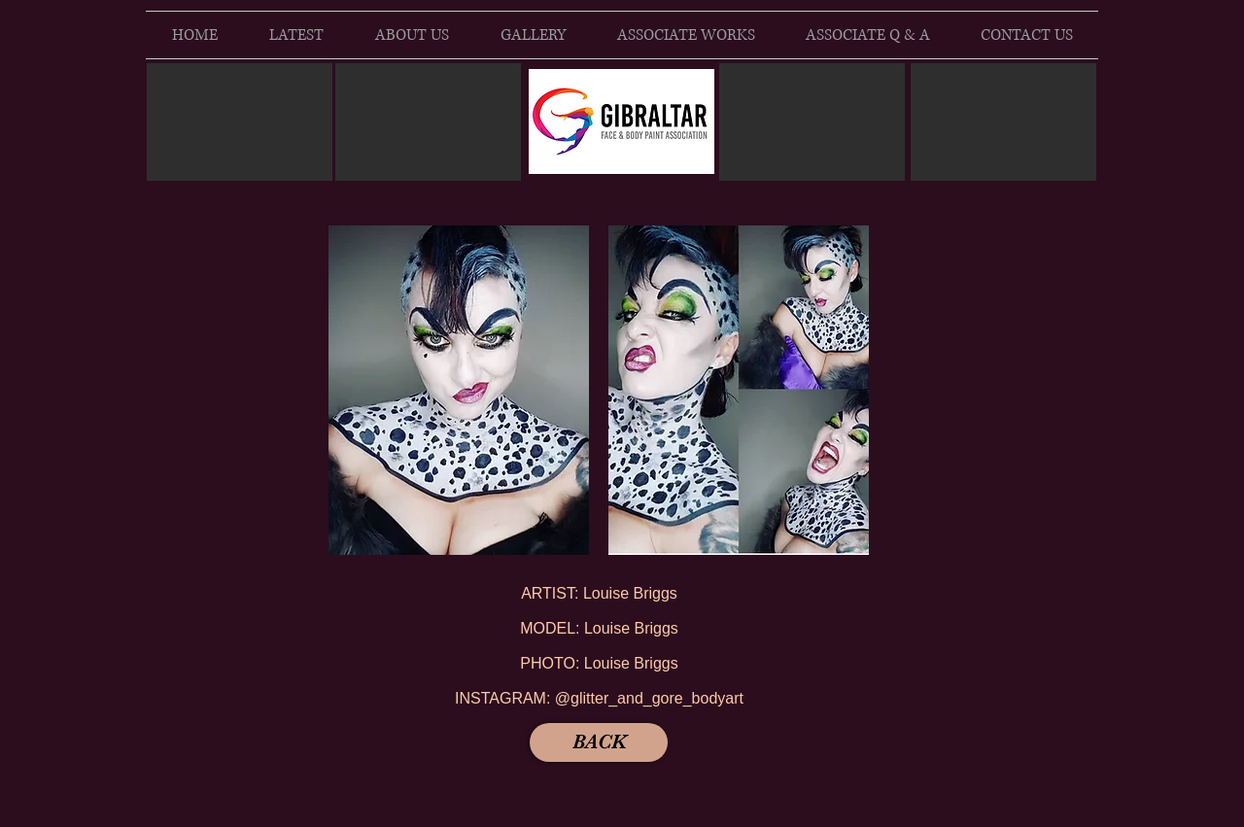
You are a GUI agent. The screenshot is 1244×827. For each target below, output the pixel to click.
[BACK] (599, 742)
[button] (458, 390)
